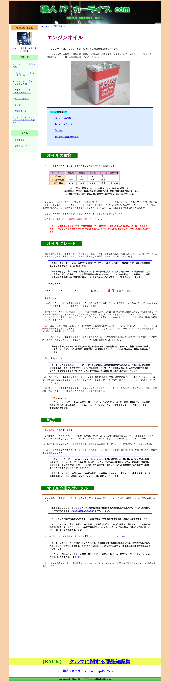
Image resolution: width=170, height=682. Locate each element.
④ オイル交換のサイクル (67, 137)
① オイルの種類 (63, 118)
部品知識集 (58, 26)
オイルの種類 (59, 155)
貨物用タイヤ (21, 111)
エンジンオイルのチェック (121, 536)
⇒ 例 (77, 557)
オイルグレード (61, 243)
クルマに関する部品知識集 (99, 661)
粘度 (51, 420)
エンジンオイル (22, 99)
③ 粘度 (59, 130)
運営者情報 (20, 140)
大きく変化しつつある (83, 511)
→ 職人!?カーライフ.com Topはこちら (85, 671)
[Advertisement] (100, 589)
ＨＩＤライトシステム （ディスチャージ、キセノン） (25, 119)
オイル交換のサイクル (67, 488)
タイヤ (18, 105)
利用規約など (21, 146)
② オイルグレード (64, 124)
